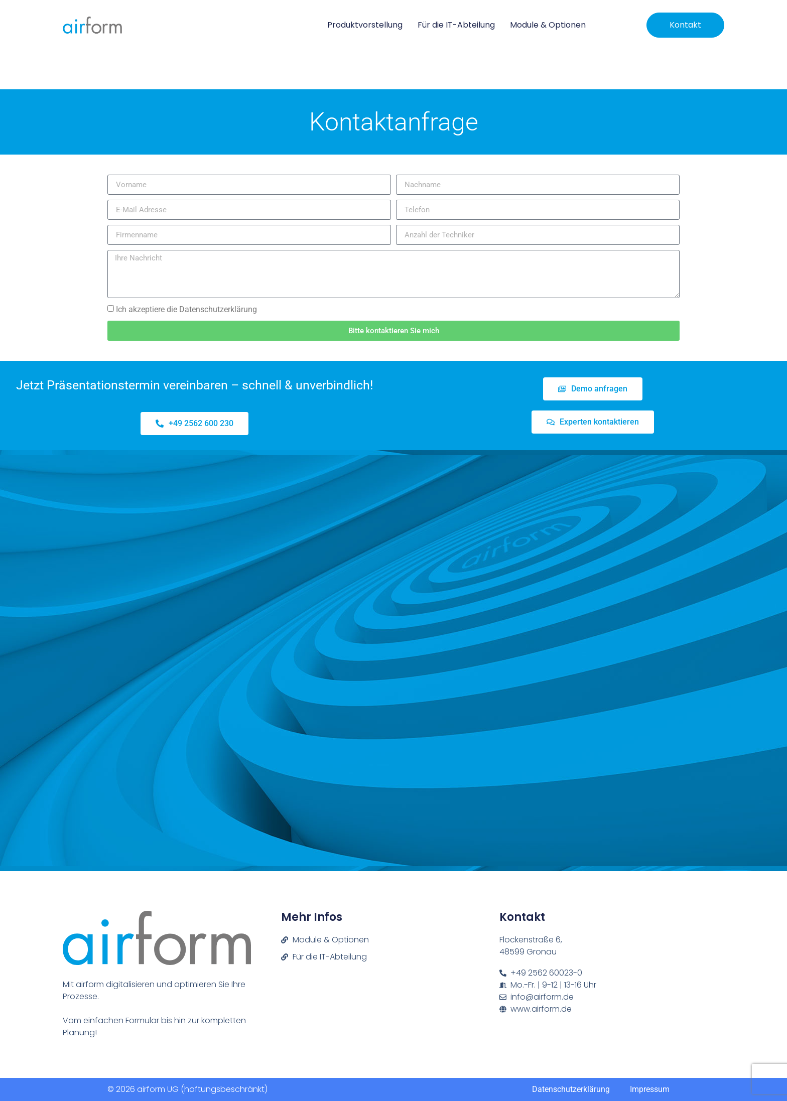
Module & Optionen (548, 25)
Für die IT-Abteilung (456, 25)
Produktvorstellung (365, 25)
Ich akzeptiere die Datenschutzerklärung (186, 309)
